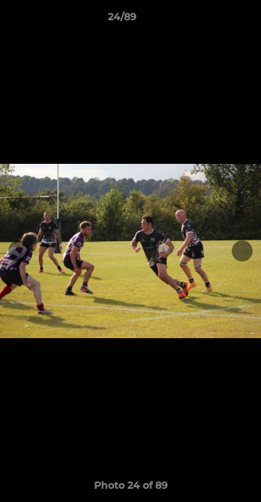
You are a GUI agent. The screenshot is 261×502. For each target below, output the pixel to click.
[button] (211, 20)
